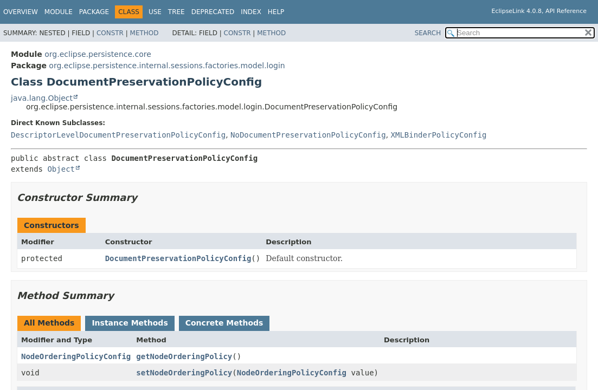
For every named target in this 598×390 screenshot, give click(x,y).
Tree (176, 12)
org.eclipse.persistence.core (97, 54)
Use (155, 12)
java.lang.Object (42, 98)
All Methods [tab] (49, 322)
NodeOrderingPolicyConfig (76, 356)
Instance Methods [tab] (130, 322)
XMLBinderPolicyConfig (439, 135)
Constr (110, 33)
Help (276, 12)
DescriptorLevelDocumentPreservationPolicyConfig (118, 135)
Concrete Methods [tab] (224, 322)
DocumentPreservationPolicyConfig (178, 258)
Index (251, 12)
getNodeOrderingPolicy (184, 356)
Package (94, 12)
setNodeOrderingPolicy (184, 372)
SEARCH (428, 33)
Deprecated (213, 12)
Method (144, 33)
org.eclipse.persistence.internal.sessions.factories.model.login (167, 65)
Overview (20, 12)
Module (58, 12)
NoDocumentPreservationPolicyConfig (308, 135)
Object (61, 169)
